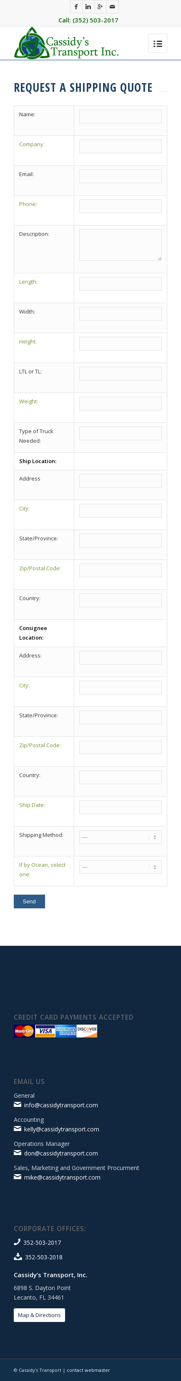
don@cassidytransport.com (61, 1153)
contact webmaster (88, 1370)
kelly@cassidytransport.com (61, 1129)
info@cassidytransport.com (61, 1105)
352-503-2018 (44, 1257)
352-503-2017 (42, 1242)
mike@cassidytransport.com (62, 1177)
